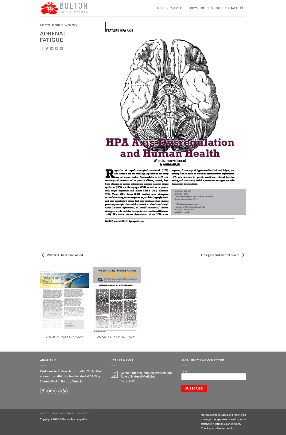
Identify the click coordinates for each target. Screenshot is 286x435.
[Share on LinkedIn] (61, 48)
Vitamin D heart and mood (62, 255)
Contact (231, 8)
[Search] (241, 8)
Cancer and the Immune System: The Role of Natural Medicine (146, 374)
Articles (206, 8)
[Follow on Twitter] (50, 391)
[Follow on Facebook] (43, 391)
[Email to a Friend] (51, 48)
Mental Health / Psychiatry (58, 25)
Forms (193, 8)
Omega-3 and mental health (222, 255)
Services (178, 8)
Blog (218, 8)
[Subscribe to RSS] (64, 391)
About (162, 8)
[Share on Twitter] (47, 48)
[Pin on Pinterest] (56, 48)
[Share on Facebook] (42, 48)
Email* (213, 374)
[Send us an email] (57, 391)
